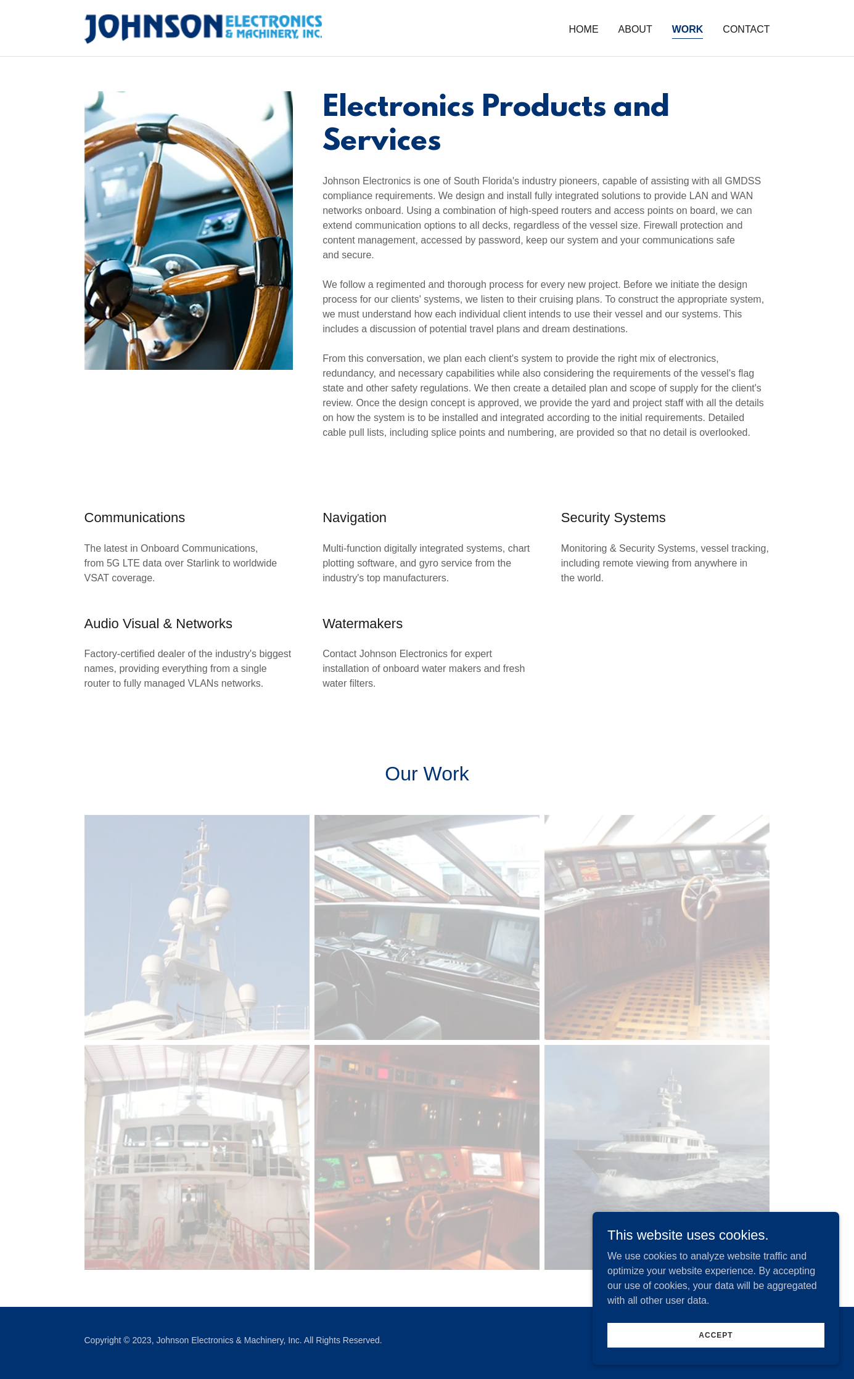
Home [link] (584, 29)
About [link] (635, 29)
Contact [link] (746, 29)
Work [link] (688, 29)
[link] (203, 27)
